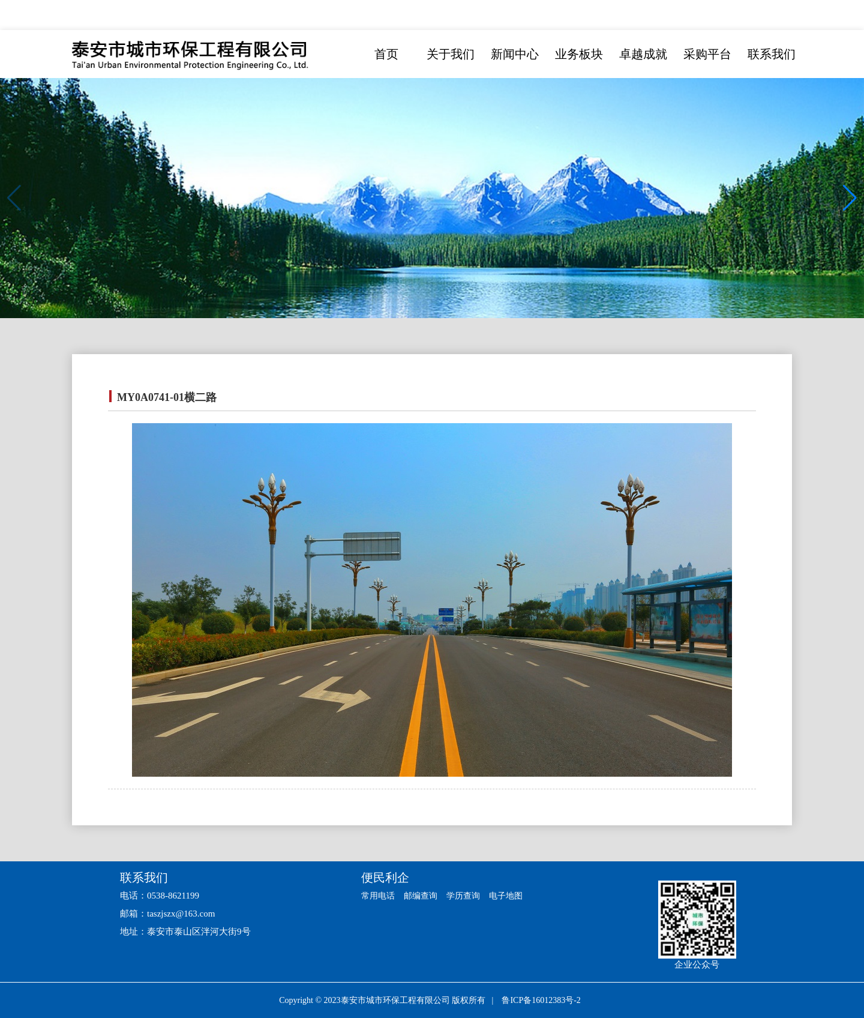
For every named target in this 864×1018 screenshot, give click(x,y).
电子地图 (514, 895)
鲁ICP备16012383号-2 (541, 1000)
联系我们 (772, 54)
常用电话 (379, 895)
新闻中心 (515, 54)
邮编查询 (424, 895)
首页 (386, 54)
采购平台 (707, 54)
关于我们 (451, 54)
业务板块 (579, 54)
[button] (850, 198)
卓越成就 (643, 54)
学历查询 (469, 895)
